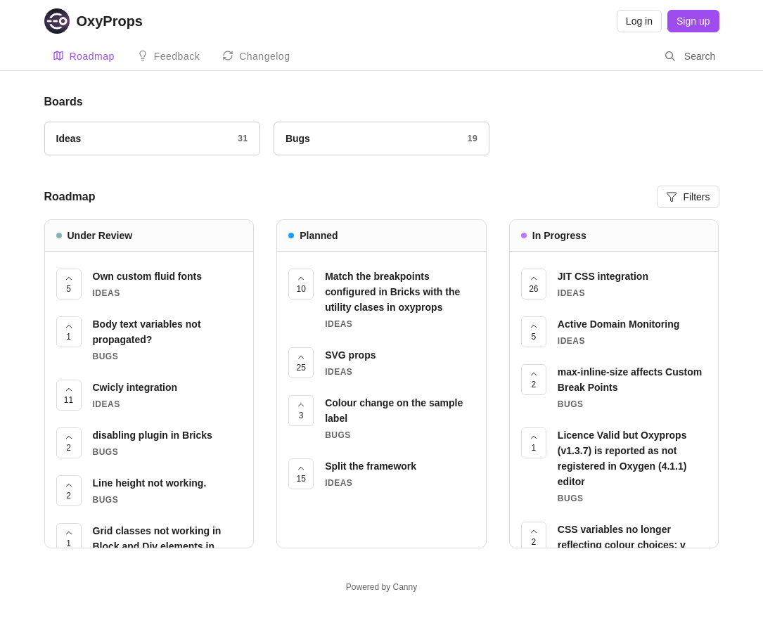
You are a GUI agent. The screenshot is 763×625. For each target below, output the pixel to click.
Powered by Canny (381, 587)
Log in (639, 21)
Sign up (693, 21)
